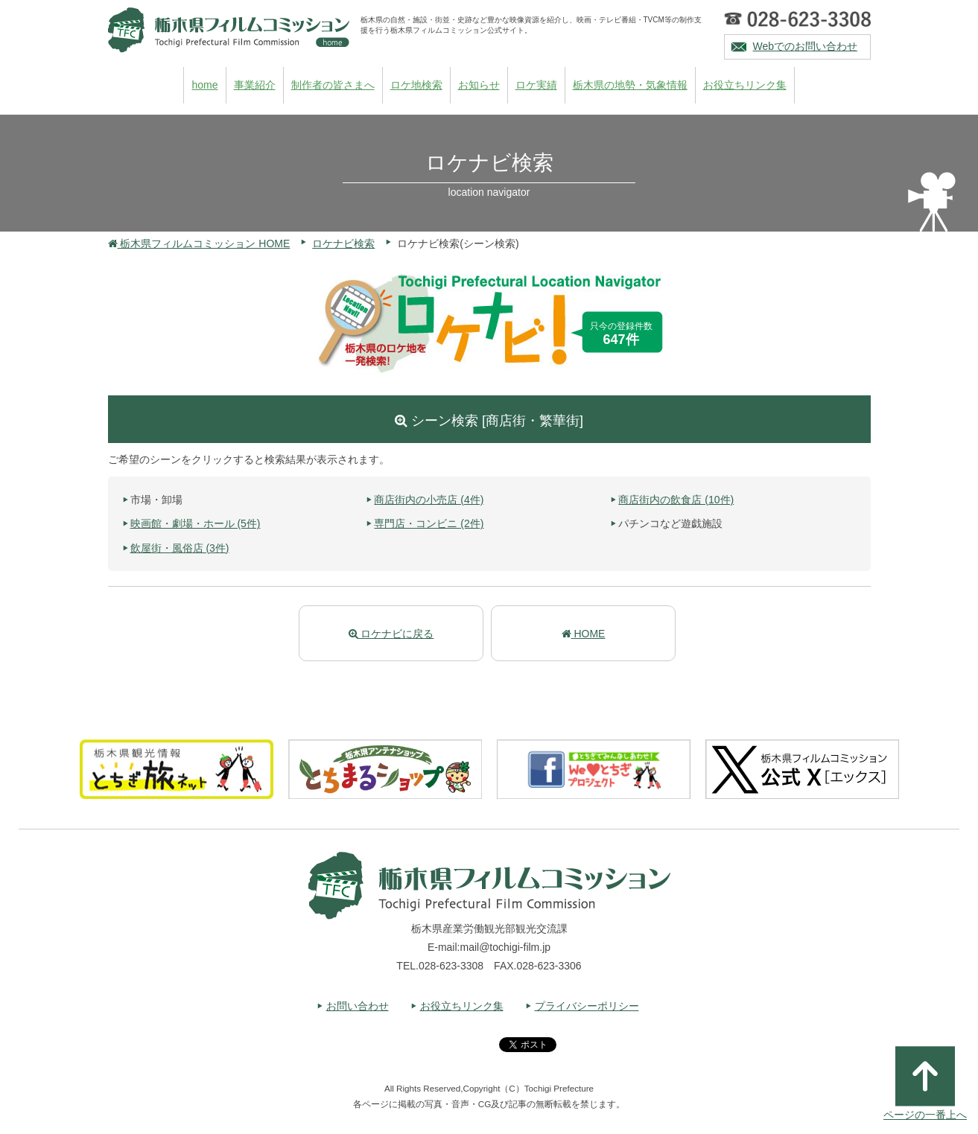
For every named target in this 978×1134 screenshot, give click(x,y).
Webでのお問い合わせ (805, 46)
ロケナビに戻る (391, 634)
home (204, 85)
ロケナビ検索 (343, 243)
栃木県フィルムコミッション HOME (199, 243)
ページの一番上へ (925, 1083)
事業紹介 (255, 85)
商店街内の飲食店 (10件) (676, 500)
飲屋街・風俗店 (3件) (179, 548)
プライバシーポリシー (587, 1006)
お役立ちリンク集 (745, 85)
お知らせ (479, 85)
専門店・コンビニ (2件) (428, 523)
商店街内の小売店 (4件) (428, 500)
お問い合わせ (357, 1006)
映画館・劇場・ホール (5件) (195, 523)
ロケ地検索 (416, 85)
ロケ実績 (536, 85)
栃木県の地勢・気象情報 (630, 85)
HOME (584, 634)
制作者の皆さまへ (333, 85)
